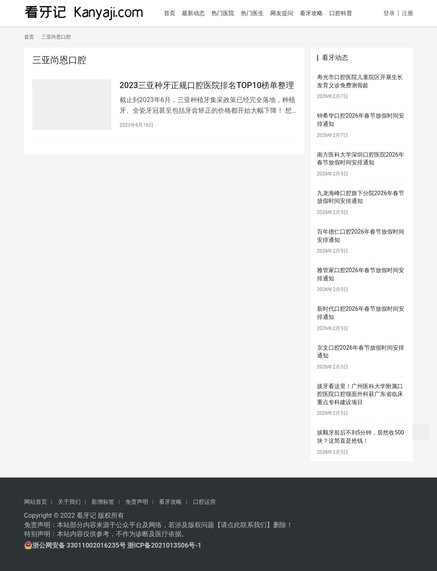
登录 (389, 13)
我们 (260, 525)
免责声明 (136, 501)
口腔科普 (343, 13)
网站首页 (35, 501)
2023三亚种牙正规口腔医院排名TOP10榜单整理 (207, 85)
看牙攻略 (314, 13)
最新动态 (196, 13)
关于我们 (69, 501)
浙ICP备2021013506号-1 (164, 545)
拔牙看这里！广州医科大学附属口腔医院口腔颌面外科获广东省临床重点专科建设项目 (360, 394)
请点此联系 (237, 525)
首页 (172, 13)
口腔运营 (204, 501)
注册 (407, 13)
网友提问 (284, 13)
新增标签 (102, 501)
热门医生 (255, 13)
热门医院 (225, 13)
